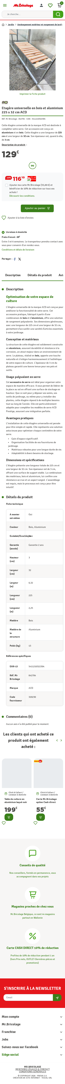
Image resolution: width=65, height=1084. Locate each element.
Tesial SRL (47, 1078)
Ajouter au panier (37, 208)
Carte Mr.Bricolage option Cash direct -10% (46, 802)
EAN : (29, 119)
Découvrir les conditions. (22, 195)
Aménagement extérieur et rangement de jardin (40, 24)
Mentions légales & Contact (32, 1069)
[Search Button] (58, 14)
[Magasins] (32, 894)
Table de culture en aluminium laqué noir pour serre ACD (16, 802)
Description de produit (14, 144)
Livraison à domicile (16, 232)
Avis (61, 275)
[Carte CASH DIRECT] (32, 935)
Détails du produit (40, 275)
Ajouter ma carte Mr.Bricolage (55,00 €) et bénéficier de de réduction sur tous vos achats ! (31, 189)
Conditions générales (32, 1071)
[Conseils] (32, 852)
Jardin (11, 24)
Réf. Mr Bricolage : (10, 119)
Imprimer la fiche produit (32, 93)
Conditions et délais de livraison (18, 249)
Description (13, 275)
